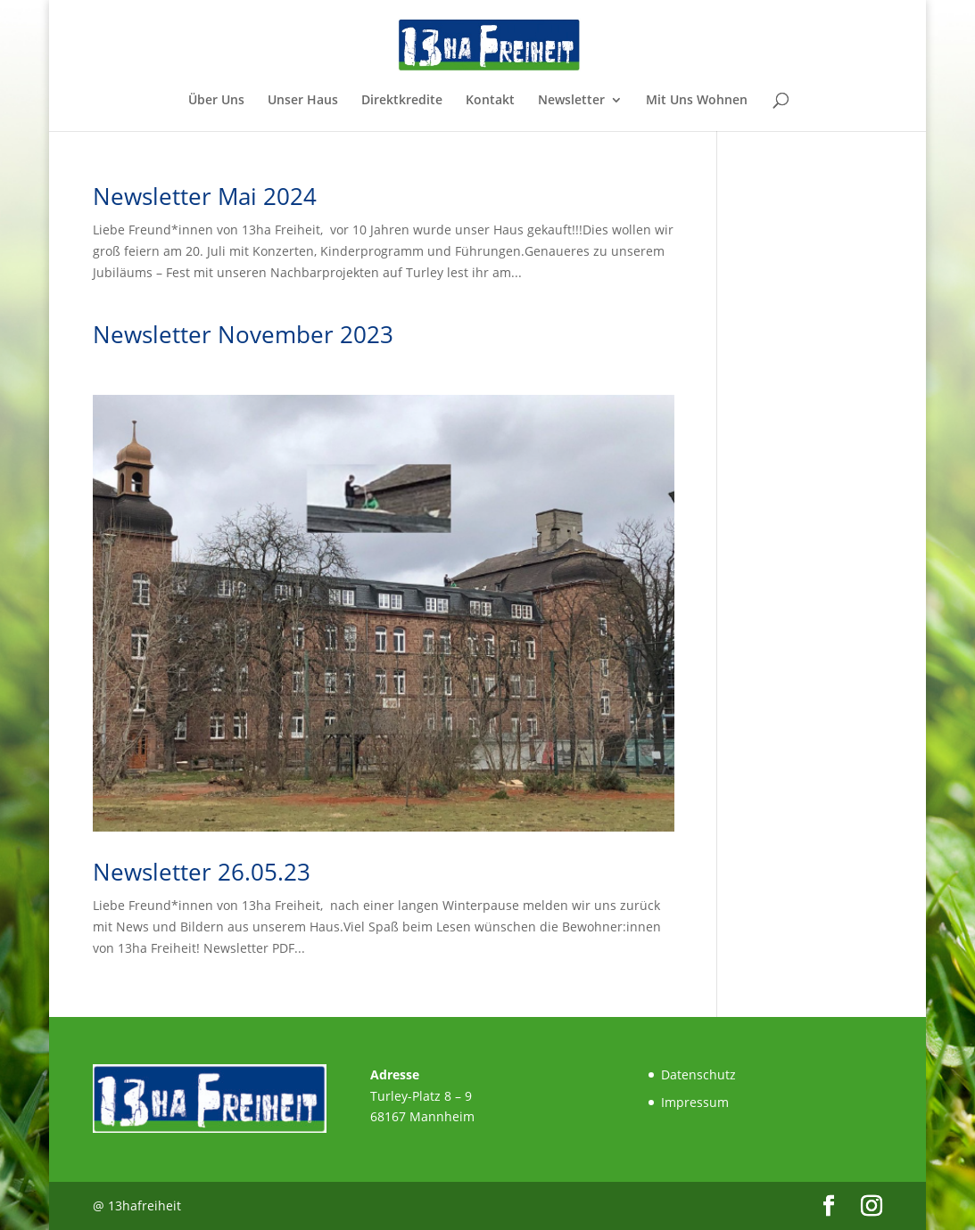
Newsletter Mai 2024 (205, 196)
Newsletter (571, 101)
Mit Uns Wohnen (697, 101)
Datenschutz (698, 1074)
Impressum (695, 1102)
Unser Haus (303, 101)
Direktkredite (401, 101)
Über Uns (216, 101)
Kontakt (490, 101)
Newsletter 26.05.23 (201, 872)
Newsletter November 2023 (243, 334)
